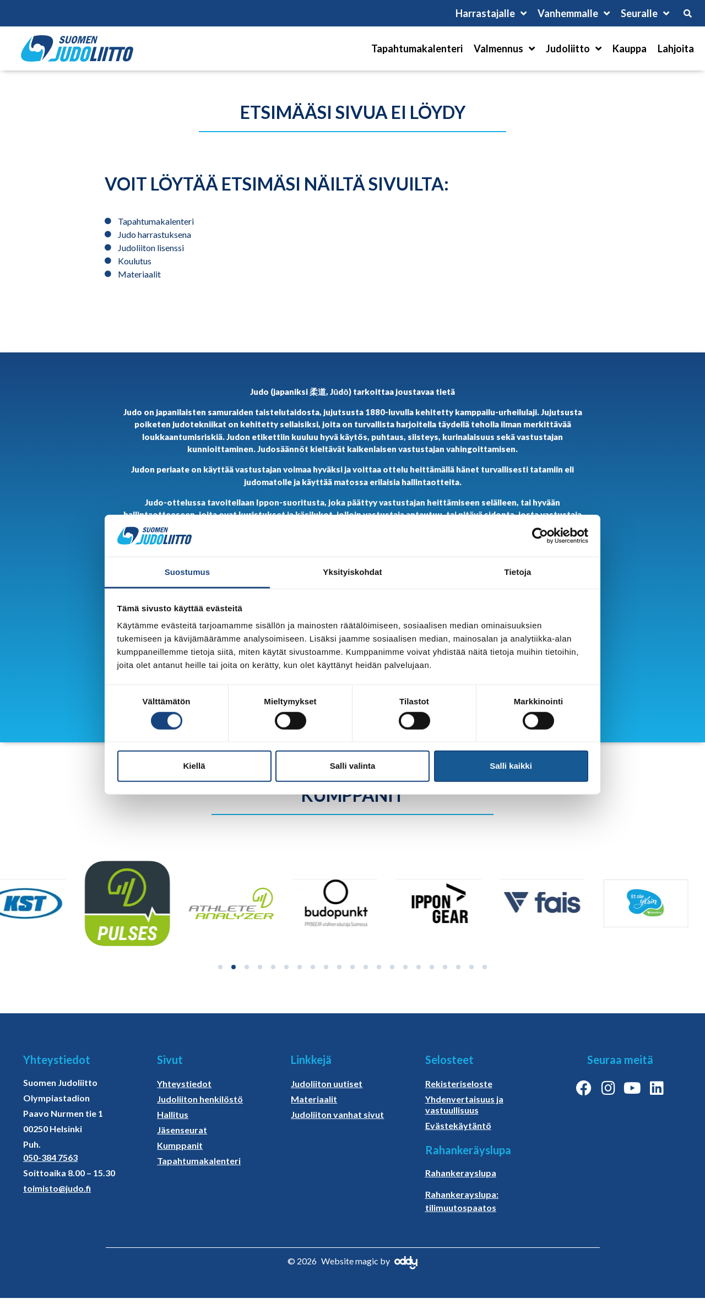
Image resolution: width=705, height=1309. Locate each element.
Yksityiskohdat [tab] (352, 572)
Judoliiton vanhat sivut (337, 1114)
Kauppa (629, 48)
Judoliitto (573, 48)
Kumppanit (180, 1145)
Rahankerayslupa (460, 1172)
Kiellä (194, 765)
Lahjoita (676, 48)
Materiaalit (314, 1099)
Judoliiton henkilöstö (200, 1099)
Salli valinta (353, 765)
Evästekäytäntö (458, 1125)
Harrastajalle (491, 13)
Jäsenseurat (182, 1130)
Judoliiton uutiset (326, 1083)
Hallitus (172, 1114)
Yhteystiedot (184, 1083)
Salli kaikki (511, 765)
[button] (220, 967)
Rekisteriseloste (458, 1083)
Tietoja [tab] (518, 572)
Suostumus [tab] (187, 572)
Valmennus (504, 48)
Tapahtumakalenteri (417, 48)
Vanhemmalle (574, 13)
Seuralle (645, 13)
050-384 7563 (50, 1157)
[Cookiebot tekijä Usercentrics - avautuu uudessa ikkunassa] (540, 536)
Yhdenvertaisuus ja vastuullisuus (464, 1104)
